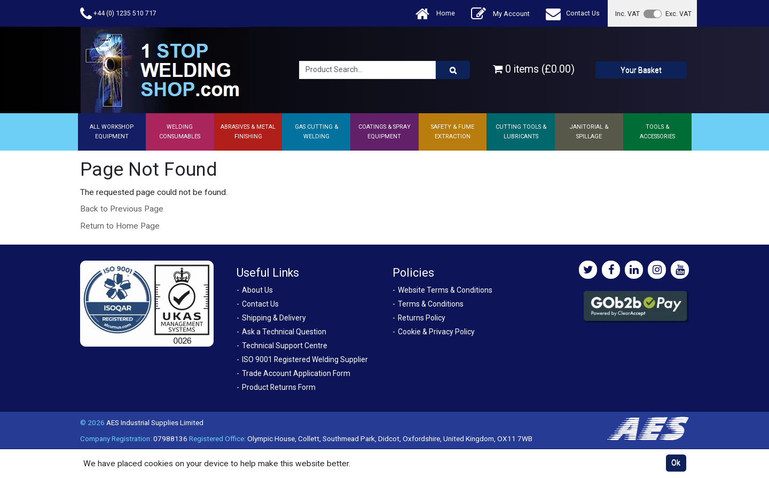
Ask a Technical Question (284, 331)
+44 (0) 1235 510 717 (118, 14)
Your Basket (641, 70)
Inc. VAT (627, 14)
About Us (257, 290)
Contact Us (573, 14)
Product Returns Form (279, 387)
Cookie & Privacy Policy (436, 331)
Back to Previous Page (121, 209)
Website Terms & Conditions (445, 290)
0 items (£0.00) (534, 69)
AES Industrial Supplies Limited (154, 422)
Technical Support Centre (284, 345)
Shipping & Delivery (274, 318)
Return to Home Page (120, 226)
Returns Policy (421, 318)
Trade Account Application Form (296, 373)
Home (435, 14)
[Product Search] (453, 70)
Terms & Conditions (431, 304)
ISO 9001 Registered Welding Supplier (305, 359)
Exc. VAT (678, 14)
